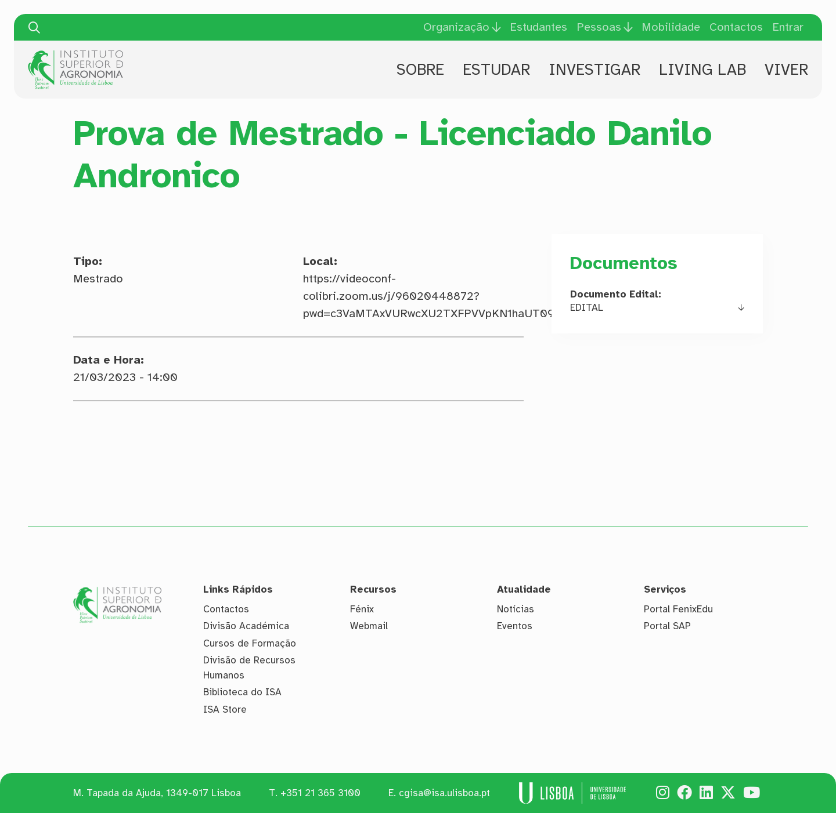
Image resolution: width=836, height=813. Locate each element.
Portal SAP (667, 626)
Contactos (736, 27)
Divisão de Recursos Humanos (249, 667)
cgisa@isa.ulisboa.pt (444, 793)
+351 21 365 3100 (320, 793)
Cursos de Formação (249, 643)
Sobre (420, 69)
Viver (786, 69)
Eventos (514, 626)
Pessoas (598, 27)
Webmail (369, 626)
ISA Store (225, 709)
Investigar (594, 69)
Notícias (515, 609)
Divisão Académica (246, 626)
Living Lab (702, 69)
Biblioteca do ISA (242, 692)
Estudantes (538, 27)
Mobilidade (671, 27)
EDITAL (586, 308)
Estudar (496, 69)
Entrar (787, 27)
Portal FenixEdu (678, 609)
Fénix (362, 609)
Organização (456, 27)
